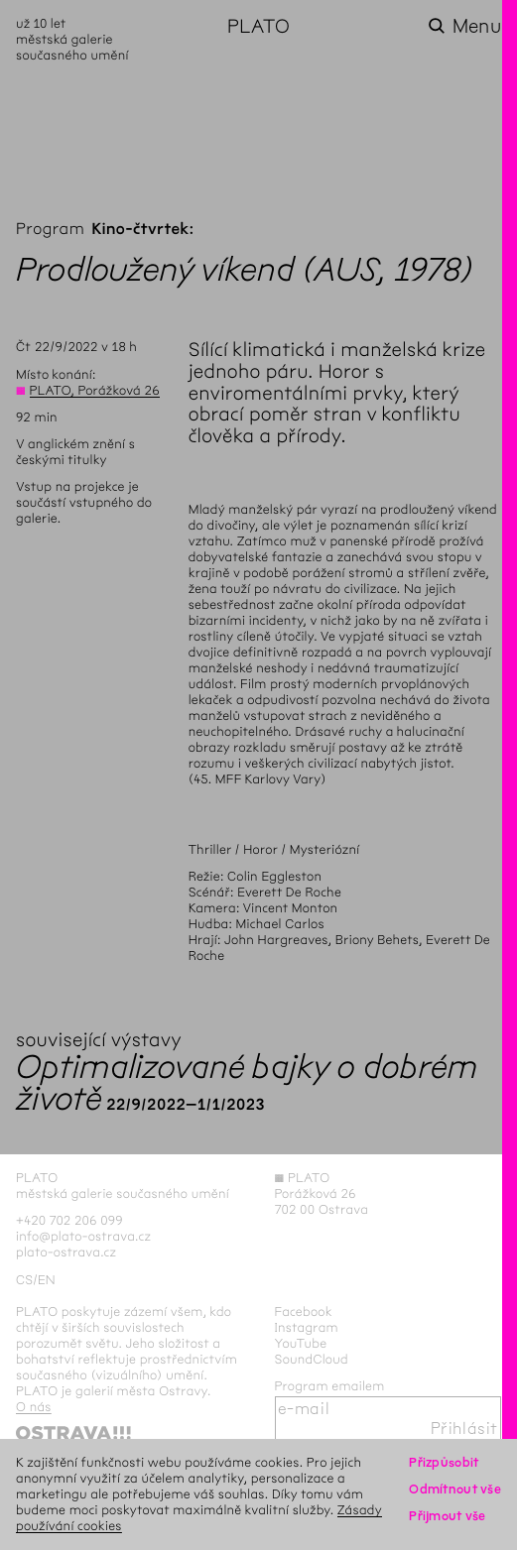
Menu (476, 26)
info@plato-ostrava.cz (83, 1236)
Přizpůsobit (443, 1462)
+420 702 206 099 (69, 1220)
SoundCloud (311, 1359)
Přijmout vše (447, 1515)
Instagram (306, 1327)
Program (50, 229)
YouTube (301, 1343)
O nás (34, 1406)
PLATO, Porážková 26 (95, 390)
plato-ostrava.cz (66, 1252)
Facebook (304, 1311)
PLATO (258, 26)
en (47, 1279)
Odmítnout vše (455, 1489)
